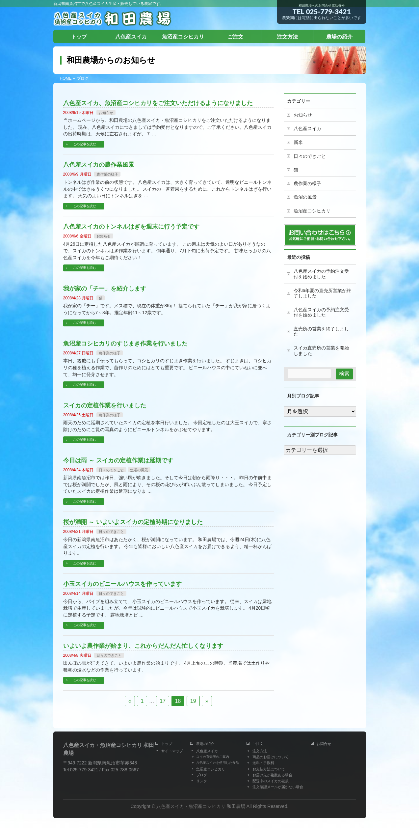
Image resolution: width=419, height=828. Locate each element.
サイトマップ (172, 751)
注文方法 (259, 751)
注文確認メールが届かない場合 (277, 787)
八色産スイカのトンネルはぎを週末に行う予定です (131, 226)
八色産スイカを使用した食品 (217, 762)
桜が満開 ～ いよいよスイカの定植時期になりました (133, 521)
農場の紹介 (205, 744)
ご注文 (257, 744)
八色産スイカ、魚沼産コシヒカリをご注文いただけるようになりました (158, 102)
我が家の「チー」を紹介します (104, 288)
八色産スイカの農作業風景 (98, 164)
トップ (166, 744)
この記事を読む (84, 144)
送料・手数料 (263, 763)
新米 (298, 142)
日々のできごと (111, 470)
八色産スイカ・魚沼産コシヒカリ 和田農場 (200, 806)
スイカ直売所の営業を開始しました (321, 350)
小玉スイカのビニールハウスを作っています (122, 583)
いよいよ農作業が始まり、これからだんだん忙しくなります (143, 645)
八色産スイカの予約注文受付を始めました (321, 274)
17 (163, 701)
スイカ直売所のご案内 (212, 757)
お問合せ (324, 744)
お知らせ (106, 113)
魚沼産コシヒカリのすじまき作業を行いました (125, 343)
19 (193, 701)
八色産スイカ (307, 128)
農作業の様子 (107, 174)
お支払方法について (268, 769)
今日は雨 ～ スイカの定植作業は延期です (118, 460)
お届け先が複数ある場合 (272, 775)
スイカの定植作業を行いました (104, 405)
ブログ (201, 775)
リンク (201, 781)
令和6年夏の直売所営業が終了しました (323, 293)
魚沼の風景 (139, 470)
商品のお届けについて (270, 757)
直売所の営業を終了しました (321, 331)
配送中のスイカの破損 (270, 781)
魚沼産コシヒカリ (312, 210)
